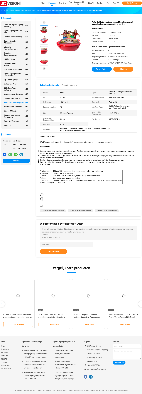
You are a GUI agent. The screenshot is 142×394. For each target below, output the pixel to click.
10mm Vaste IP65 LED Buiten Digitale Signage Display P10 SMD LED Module (34, 375)
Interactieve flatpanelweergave (16, 48)
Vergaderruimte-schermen (16, 94)
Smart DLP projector (16, 121)
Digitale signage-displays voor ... (16, 32)
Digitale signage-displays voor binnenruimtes (64, 344)
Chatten (16, 161)
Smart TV (16, 125)
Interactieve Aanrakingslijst (16, 102)
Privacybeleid (6, 369)
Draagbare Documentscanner (16, 54)
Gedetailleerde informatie (49, 85)
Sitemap (4, 362)
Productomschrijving (69, 85)
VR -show (4, 352)
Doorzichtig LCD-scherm (16, 69)
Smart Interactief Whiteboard (16, 42)
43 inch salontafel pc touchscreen (80, 211)
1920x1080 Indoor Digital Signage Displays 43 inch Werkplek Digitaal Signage (64, 375)
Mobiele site (5, 365)
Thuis (3, 346)
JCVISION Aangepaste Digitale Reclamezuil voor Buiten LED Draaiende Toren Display (35, 364)
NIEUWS (4, 359)
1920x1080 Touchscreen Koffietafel (53, 211)
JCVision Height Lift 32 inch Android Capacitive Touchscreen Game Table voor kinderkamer (87, 317)
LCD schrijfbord (16, 59)
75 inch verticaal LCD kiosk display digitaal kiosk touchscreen (64, 353)
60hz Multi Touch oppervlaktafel (107, 211)
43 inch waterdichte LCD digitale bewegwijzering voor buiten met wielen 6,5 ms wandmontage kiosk (35, 354)
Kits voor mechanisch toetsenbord (16, 116)
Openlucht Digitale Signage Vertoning (16, 26)
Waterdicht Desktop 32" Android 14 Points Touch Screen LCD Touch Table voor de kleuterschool (123, 317)
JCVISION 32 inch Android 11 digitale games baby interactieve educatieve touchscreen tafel (51, 317)
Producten (5, 349)
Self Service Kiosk (16, 84)
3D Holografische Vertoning (16, 89)
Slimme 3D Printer (16, 111)
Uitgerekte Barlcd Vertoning (16, 64)
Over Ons (4, 356)
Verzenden (53, 251)
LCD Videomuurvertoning (16, 37)
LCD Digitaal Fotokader (16, 98)
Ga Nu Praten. (132, 3)
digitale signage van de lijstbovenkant (16, 74)
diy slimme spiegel (16, 80)
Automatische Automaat (16, 107)
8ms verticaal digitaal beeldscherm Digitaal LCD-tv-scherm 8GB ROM (65, 364)
